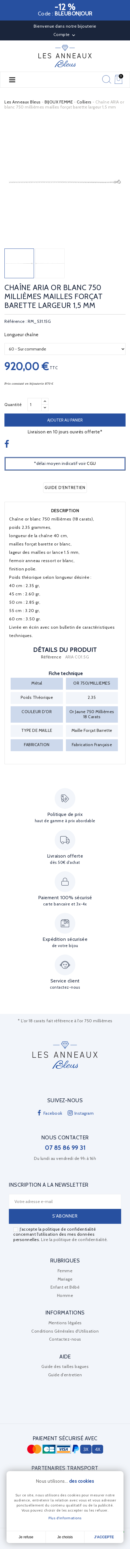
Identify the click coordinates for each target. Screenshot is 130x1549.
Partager (7, 444)
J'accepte (104, 1537)
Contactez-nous (65, 1339)
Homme (65, 1295)
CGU (91, 463)
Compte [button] (65, 35)
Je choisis (65, 1537)
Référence (51, 657)
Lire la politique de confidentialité (74, 1239)
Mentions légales (65, 1322)
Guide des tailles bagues (65, 1366)
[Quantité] (34, 404)
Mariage (65, 1279)
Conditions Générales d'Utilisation (65, 1331)
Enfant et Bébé (65, 1287)
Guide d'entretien (65, 487)
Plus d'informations (65, 1518)
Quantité (13, 404)
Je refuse (26, 1537)
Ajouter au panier (65, 420)
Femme (65, 1270)
